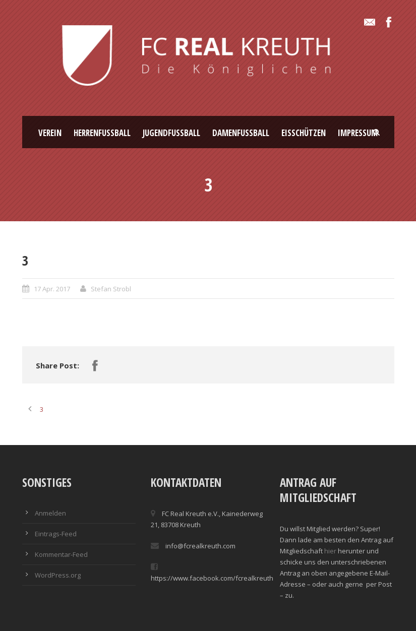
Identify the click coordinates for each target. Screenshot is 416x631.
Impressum (358, 133)
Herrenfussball (102, 133)
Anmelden (50, 513)
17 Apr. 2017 (52, 288)
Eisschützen (303, 133)
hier (330, 550)
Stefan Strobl (111, 288)
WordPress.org (58, 575)
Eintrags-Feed (56, 533)
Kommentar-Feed (61, 554)
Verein (50, 133)
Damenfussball (240, 133)
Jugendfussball (171, 133)
